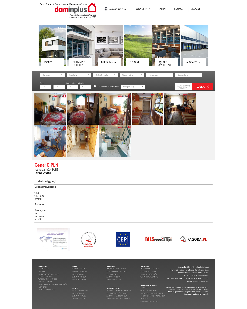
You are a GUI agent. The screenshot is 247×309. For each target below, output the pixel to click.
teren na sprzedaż (79, 299)
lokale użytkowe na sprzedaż (119, 291)
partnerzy (42, 287)
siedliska (144, 299)
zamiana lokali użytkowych (118, 296)
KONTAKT (195, 9)
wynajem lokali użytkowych (118, 299)
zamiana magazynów (148, 274)
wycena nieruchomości (47, 279)
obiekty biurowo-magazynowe (152, 296)
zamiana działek (79, 296)
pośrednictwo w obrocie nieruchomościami (48, 275)
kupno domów (78, 274)
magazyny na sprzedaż (149, 269)
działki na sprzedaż (80, 291)
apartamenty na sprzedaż (117, 272)
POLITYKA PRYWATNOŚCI (47, 290)
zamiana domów (79, 277)
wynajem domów (79, 280)
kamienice (144, 288)
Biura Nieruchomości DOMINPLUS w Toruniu (189, 288)
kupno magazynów (148, 272)
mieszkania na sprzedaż (116, 269)
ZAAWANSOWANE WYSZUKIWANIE (183, 87)
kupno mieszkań (113, 274)
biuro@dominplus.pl (201, 281)
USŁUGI (162, 9)
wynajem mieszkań (114, 280)
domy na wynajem (79, 272)
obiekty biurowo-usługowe (151, 293)
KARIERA (178, 9)
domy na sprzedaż (79, 269)
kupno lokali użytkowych (117, 293)
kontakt (41, 272)
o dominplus (43, 269)
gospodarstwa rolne (149, 301)
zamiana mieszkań (114, 277)
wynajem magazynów (149, 277)
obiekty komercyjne (148, 291)
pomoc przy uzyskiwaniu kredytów (52, 284)
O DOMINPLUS (143, 9)
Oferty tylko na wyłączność (108, 87)
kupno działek (78, 293)
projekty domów (45, 282)
